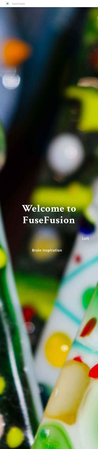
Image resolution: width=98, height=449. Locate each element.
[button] (49, 444)
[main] (49, 228)
